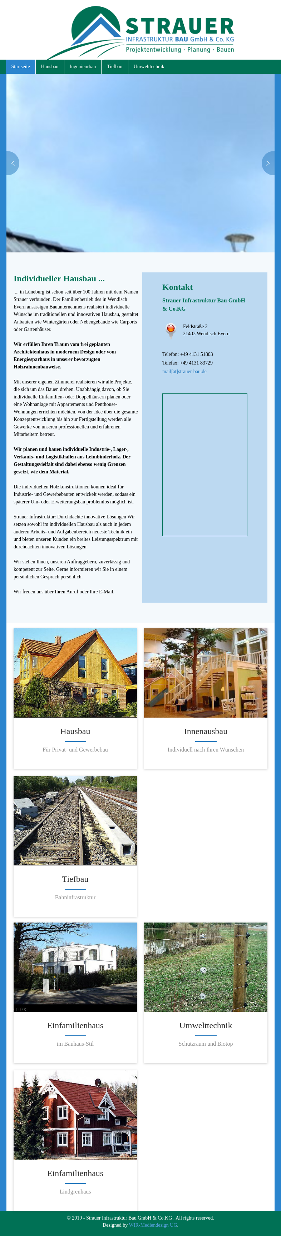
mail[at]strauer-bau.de (184, 371)
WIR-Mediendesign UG (153, 1225)
